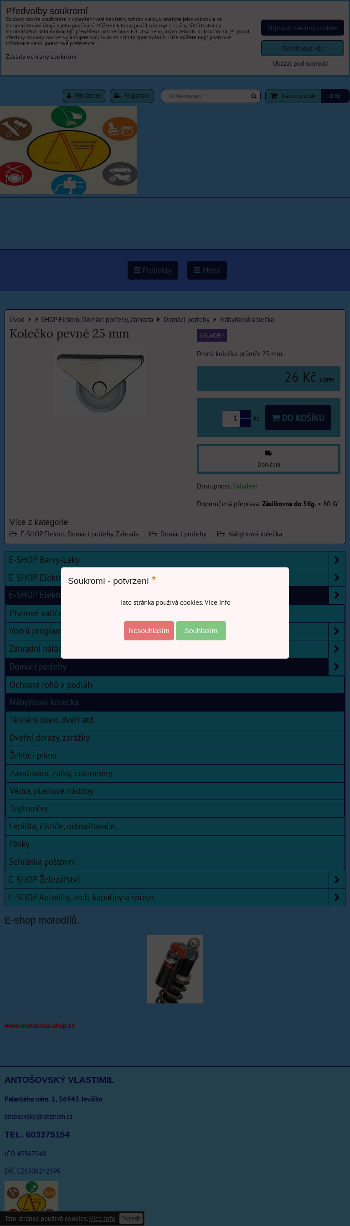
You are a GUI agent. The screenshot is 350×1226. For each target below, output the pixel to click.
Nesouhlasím (149, 630)
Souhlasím (201, 630)
